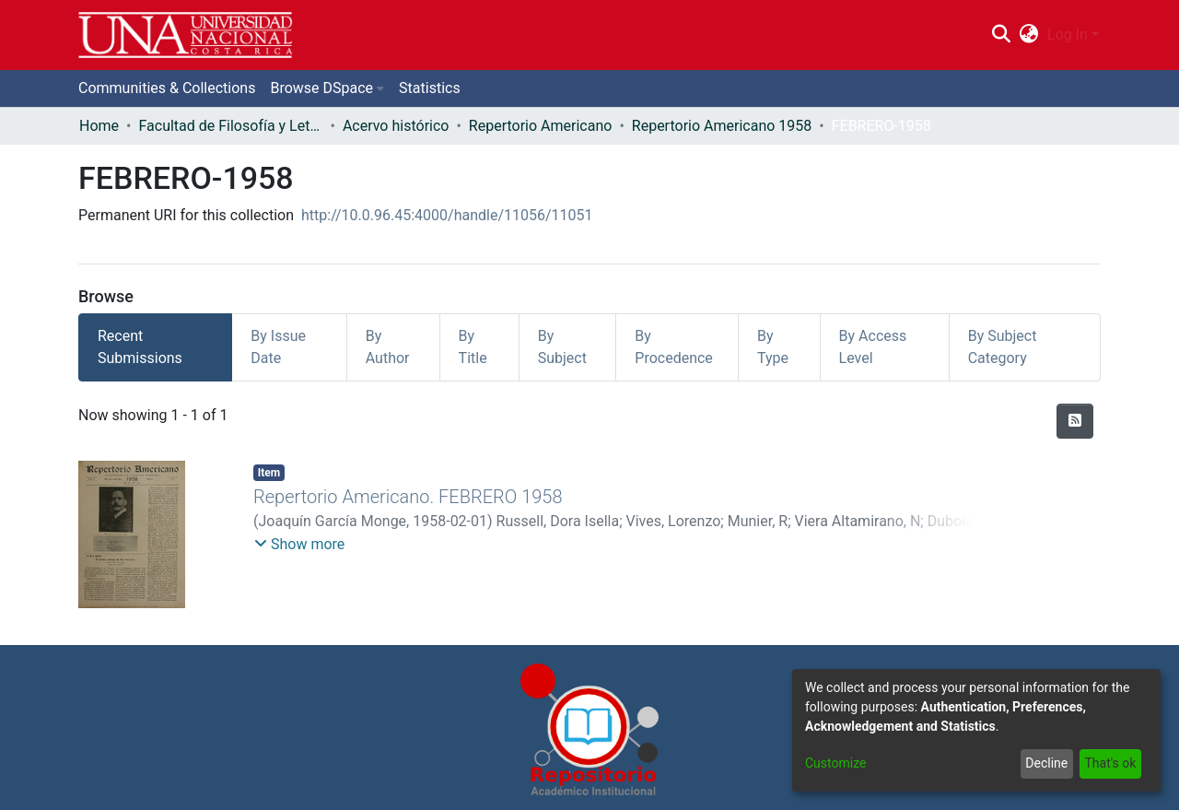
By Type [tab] (772, 347)
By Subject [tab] (562, 347)
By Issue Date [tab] (278, 347)
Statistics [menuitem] (430, 88)
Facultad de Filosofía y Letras (230, 126)
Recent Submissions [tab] (140, 347)
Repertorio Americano (541, 126)
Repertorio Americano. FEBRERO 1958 (408, 497)
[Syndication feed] (1074, 421)
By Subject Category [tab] (1002, 347)
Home (99, 126)
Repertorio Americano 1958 (721, 126)
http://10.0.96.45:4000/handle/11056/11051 (447, 215)
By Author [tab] (388, 347)
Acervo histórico (396, 126)
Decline (1046, 763)
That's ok (1110, 763)
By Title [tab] (473, 347)
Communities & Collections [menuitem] (166, 88)
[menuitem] (1029, 35)
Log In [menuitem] (1067, 34)
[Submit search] (1000, 35)
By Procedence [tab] (674, 347)
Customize (835, 763)
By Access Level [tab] (873, 347)
